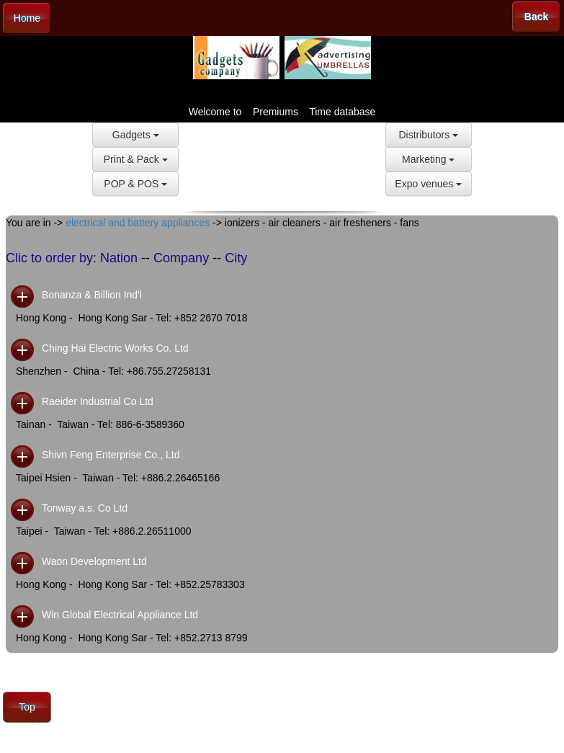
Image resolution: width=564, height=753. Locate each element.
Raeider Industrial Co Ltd (97, 401)
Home (27, 18)
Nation (119, 258)
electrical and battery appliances (138, 222)
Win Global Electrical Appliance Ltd (120, 614)
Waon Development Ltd (94, 561)
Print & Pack (136, 159)
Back (536, 16)
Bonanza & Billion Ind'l (92, 294)
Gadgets (135, 135)
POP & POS (135, 184)
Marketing (428, 159)
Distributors (428, 135)
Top (27, 707)
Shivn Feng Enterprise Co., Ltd (110, 454)
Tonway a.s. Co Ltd (84, 508)
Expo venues (428, 184)
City (236, 258)
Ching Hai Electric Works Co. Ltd (115, 348)
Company (181, 258)
